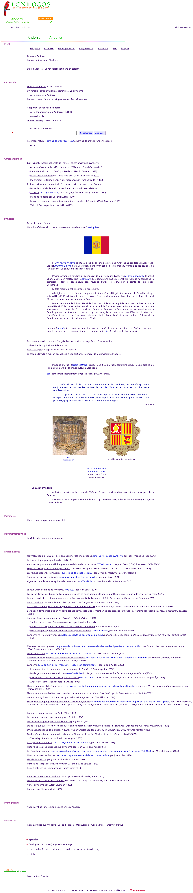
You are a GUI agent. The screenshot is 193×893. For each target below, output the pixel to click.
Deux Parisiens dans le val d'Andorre (45, 771)
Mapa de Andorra (39, 187)
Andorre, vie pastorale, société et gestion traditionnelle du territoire (61, 555)
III (155, 555)
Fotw (29, 214)
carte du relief (37, 86)
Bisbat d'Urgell (34, 340)
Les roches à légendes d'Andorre (43, 563)
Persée (70, 815)
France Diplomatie (36, 77)
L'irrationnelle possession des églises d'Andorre (54, 668)
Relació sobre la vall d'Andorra (42, 758)
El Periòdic (50, 59)
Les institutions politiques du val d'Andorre (49, 712)
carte (33, 136)
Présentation (107, 881)
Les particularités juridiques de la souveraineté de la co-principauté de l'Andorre (68, 584)
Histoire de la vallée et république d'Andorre (49, 737)
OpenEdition (82, 815)
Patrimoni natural (36, 131)
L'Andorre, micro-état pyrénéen (43, 625)
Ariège (69, 835)
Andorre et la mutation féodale (46, 672)
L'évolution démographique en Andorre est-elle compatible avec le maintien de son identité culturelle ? (79, 601)
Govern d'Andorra (36, 46)
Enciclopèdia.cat (66, 39)
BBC (115, 39)
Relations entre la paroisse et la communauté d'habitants (56, 648)
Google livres (98, 815)
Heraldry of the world (38, 218)
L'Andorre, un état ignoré (40, 703)
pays (12, 18)
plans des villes (38, 107)
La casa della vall (35, 344)
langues (125, 39)
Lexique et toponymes (38, 551)
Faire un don (183, 2)
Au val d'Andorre (35, 775)
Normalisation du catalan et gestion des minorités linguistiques (59, 546)
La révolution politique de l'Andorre (45, 580)
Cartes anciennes (13, 149)
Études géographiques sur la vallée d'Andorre (50, 725)
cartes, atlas (35, 840)
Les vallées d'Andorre (41, 166)
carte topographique (40, 102)
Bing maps (100, 124)
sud (87, 158)
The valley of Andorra (41, 729)
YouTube (31, 528)
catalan (90, 259)
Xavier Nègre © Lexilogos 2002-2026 (97, 886)
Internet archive (115, 815)
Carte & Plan (10, 73)
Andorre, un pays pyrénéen (41, 568)
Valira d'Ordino (38, 196)
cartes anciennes (52, 840)
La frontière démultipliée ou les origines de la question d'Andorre (60, 597)
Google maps (86, 124)
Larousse (48, 39)
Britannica (103, 39)
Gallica (30, 153)
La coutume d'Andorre (38, 708)
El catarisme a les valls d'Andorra (43, 684)
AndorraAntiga (34, 797)
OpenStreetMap (35, 111)
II (151, 555)
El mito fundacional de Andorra (43, 676)
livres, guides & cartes (38, 867)
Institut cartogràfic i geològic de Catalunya (48, 175)
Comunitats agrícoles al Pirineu (43, 688)
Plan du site (92, 881)
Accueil (51, 881)
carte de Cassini (38, 158)
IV (158, 555)
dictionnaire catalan (183, 18)
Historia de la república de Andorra (45, 754)
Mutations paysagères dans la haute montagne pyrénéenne (60, 621)
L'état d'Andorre (35, 593)
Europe (19, 18)
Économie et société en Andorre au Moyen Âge (54, 660)
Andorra (34, 183)
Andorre (31, 608)
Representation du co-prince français (46, 332)
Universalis (32, 81)
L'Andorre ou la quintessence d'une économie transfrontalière (62, 617)
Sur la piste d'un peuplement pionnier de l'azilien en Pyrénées (58, 692)
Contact (121, 881)
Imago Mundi (86, 39)
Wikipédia (35, 39)
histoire (34, 336)
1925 (96, 166)
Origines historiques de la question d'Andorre (50, 720)
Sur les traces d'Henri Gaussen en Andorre (52, 613)
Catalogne (34, 835)
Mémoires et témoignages (40, 637)
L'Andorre (32, 655)
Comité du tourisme (37, 51)
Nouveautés (77, 881)
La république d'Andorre (39, 733)
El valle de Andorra (36, 750)
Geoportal (32, 98)
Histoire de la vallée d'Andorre (42, 746)
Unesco (30, 511)
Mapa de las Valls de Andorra (45, 179)
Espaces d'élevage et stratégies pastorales (48, 559)
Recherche (63, 881)
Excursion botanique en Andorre (43, 767)
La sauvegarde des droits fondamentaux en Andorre (54, 589)
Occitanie (46, 835)
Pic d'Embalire (37, 170)
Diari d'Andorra (35, 59)
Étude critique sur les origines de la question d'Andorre (55, 716)
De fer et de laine (36, 644)
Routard (31, 90)
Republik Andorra (39, 162)
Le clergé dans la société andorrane (48, 664)
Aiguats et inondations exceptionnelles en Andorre (53, 572)
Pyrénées (33, 830)
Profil (7, 35)
